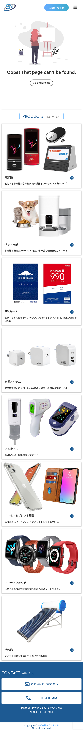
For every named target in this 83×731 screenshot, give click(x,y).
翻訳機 (9, 177)
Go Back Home (41, 82)
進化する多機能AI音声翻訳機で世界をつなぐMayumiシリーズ (36, 183)
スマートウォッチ (15, 582)
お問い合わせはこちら (44, 684)
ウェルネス (11, 448)
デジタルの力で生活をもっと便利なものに (26, 655)
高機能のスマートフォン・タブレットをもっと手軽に (32, 521)
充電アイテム (13, 381)
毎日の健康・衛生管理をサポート (21, 454)
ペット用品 (11, 244)
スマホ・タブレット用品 (19, 515)
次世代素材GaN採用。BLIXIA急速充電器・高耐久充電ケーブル (36, 387)
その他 (9, 649)
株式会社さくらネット (48, 725)
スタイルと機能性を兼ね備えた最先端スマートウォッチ (33, 588)
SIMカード (11, 311)
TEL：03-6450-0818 (44, 698)
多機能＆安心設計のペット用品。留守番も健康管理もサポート (36, 250)
